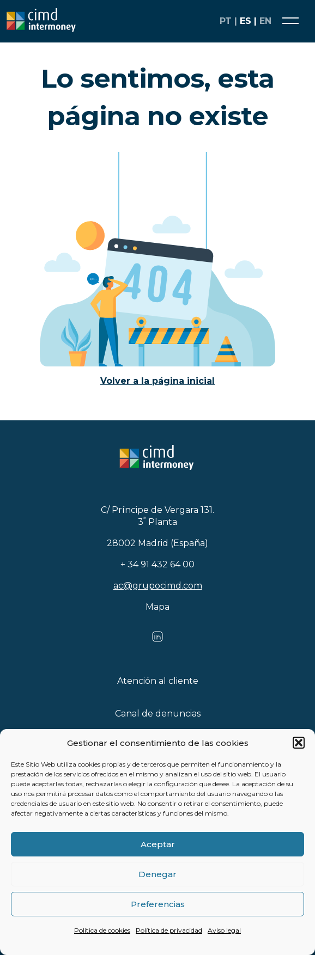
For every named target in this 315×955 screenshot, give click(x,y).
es (245, 21)
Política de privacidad (169, 930)
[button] (298, 742)
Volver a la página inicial (157, 381)
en (265, 21)
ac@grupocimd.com (157, 585)
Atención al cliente (157, 681)
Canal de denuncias (158, 713)
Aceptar (158, 844)
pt (226, 21)
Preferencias (158, 904)
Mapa (157, 607)
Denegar (157, 874)
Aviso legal (224, 930)
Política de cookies (102, 930)
